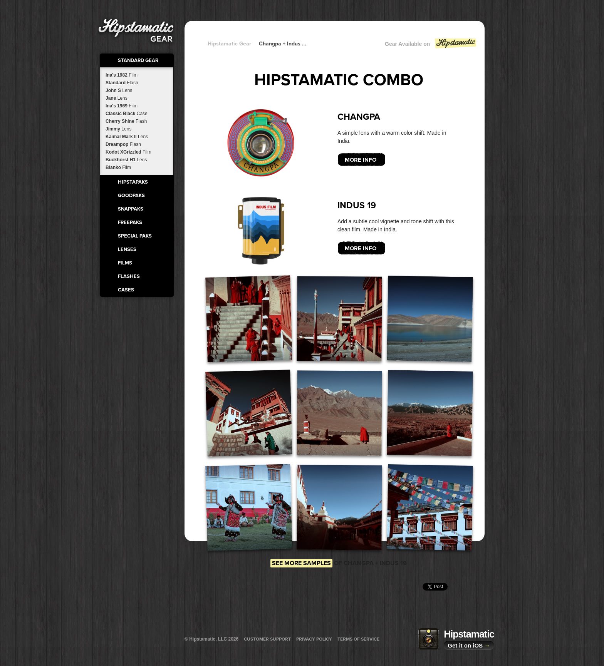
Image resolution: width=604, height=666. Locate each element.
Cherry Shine (126, 121)
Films (125, 263)
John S (119, 90)
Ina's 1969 (122, 106)
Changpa (358, 117)
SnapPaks (130, 209)
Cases (126, 290)
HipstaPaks (133, 182)
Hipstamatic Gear (229, 43)
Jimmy (118, 129)
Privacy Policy (314, 639)
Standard (122, 82)
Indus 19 (356, 205)
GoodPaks (131, 195)
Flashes (129, 276)
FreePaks (130, 222)
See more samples (301, 563)
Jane (117, 98)
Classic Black (127, 113)
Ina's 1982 (122, 75)
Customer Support (267, 639)
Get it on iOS (469, 645)
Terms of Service (358, 639)
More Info (360, 159)
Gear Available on (431, 45)
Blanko (118, 167)
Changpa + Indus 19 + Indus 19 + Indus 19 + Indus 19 (283, 43)
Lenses (127, 249)
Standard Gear (138, 60)
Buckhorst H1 (126, 159)
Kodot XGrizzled (128, 152)
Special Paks (135, 236)
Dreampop (123, 144)
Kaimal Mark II (127, 136)
